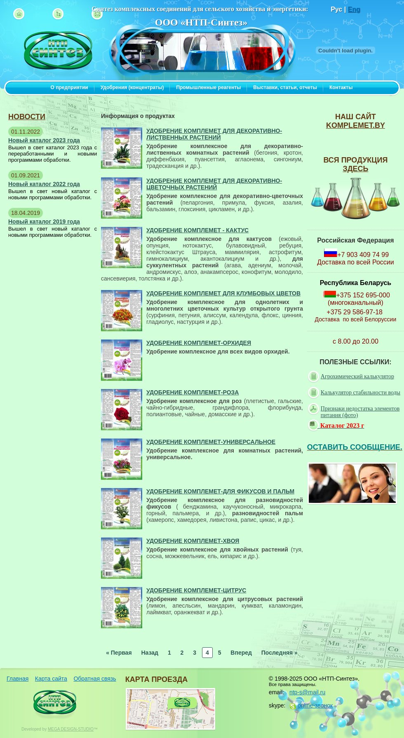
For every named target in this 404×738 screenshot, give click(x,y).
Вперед (241, 652)
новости (26, 117)
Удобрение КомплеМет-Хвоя (192, 541)
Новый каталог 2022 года (44, 184)
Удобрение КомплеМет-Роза (192, 392)
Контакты (341, 87)
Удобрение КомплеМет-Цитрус (196, 590)
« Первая (119, 652)
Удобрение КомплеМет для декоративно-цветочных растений (214, 184)
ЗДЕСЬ (355, 169)
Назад (149, 652)
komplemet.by (355, 125)
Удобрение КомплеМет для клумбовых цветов (223, 293)
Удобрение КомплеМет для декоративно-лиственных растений (214, 134)
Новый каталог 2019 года (44, 221)
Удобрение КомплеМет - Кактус (197, 230)
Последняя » (279, 652)
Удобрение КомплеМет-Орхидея (198, 343)
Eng (354, 9)
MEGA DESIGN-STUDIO (71, 729)
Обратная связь (94, 678)
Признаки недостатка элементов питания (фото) (354, 411)
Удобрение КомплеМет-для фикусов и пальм (220, 491)
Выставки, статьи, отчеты (285, 87)
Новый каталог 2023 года (44, 140)
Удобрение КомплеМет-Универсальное (210, 442)
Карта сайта (51, 678)
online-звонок (315, 705)
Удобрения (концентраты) (132, 87)
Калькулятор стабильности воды (355, 393)
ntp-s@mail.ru (307, 692)
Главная (17, 678)
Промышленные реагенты (208, 87)
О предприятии (69, 87)
